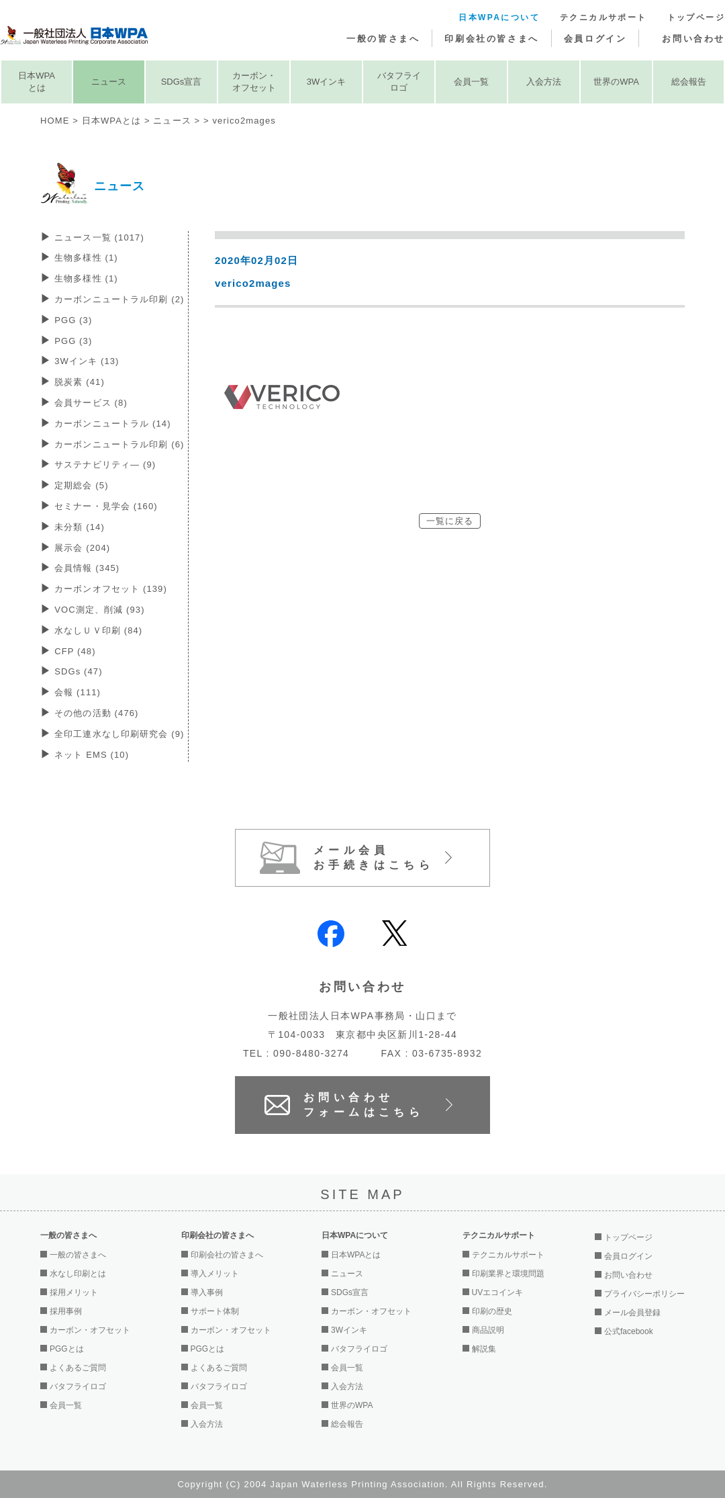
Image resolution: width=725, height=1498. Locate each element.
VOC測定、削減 (99, 610)
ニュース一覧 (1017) (99, 237)
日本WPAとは (36, 82)
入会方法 (543, 82)
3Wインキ (326, 82)
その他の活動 (96, 713)
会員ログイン (595, 39)
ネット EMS (91, 755)
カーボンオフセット (110, 589)
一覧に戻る (450, 521)
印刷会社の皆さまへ (491, 39)
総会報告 (688, 82)
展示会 (82, 548)
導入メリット (215, 1273)
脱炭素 (79, 382)
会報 (77, 692)
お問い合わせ (693, 39)
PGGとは (67, 1349)
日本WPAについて (499, 17)
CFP (74, 651)
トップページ (696, 17)
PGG (73, 320)
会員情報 (86, 568)
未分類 (79, 527)
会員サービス (91, 403)
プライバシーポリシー (644, 1293)
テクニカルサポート (603, 17)
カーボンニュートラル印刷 (119, 299)
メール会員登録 (632, 1312)
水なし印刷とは (78, 1273)
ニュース (108, 82)
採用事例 (66, 1311)
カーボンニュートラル (112, 423)
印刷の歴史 (492, 1311)
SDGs (78, 671)
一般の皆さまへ (383, 39)
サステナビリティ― (105, 464)
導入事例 (207, 1292)
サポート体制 (215, 1311)
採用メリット (74, 1292)
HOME (54, 121)
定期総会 (81, 485)
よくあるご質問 (78, 1367)
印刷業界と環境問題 (508, 1273)
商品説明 (488, 1330)
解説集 (484, 1349)
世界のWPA (616, 82)
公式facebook (628, 1331)
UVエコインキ (498, 1292)
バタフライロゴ (399, 82)
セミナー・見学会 (106, 506)
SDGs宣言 (181, 82)
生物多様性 (86, 258)
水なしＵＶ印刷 (98, 630)
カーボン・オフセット (254, 82)
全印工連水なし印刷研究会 (119, 734)
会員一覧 (471, 82)
